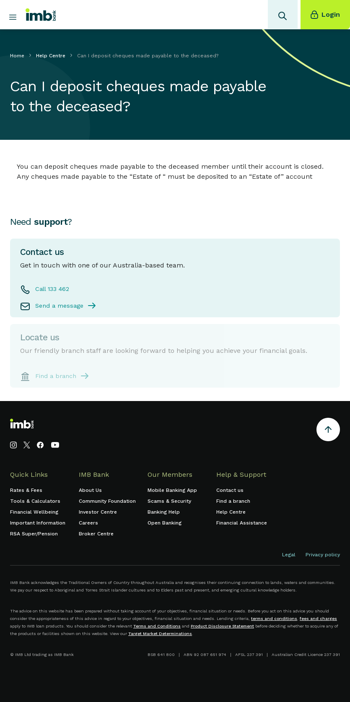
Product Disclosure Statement (222, 626)
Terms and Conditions (157, 626)
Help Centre (50, 56)
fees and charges (318, 618)
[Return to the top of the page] (328, 431)
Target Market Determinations (160, 633)
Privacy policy (323, 555)
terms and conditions (274, 618)
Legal (289, 555)
